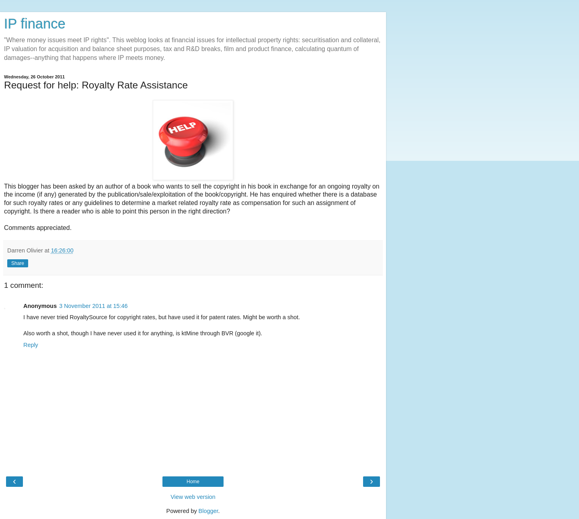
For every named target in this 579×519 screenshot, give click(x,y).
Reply (30, 345)
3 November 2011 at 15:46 (93, 306)
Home (193, 481)
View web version (193, 497)
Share (17, 263)
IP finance (35, 23)
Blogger (208, 511)
